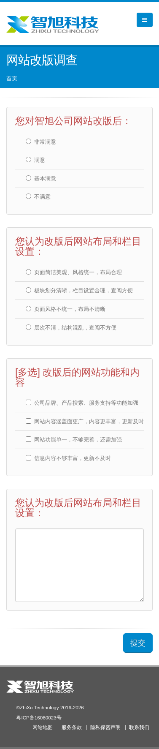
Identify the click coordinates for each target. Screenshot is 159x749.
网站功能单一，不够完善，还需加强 (74, 439)
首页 (11, 78)
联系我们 (139, 727)
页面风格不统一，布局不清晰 (65, 309)
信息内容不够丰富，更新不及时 (68, 458)
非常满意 (41, 142)
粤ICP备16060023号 (38, 717)
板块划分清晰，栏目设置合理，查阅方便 (79, 290)
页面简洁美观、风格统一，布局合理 (74, 272)
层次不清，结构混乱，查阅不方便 (71, 327)
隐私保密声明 (105, 727)
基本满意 (41, 178)
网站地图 (42, 727)
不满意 (38, 196)
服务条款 (72, 727)
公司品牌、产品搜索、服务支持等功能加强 (82, 403)
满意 (35, 160)
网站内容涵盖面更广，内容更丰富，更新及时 (85, 421)
